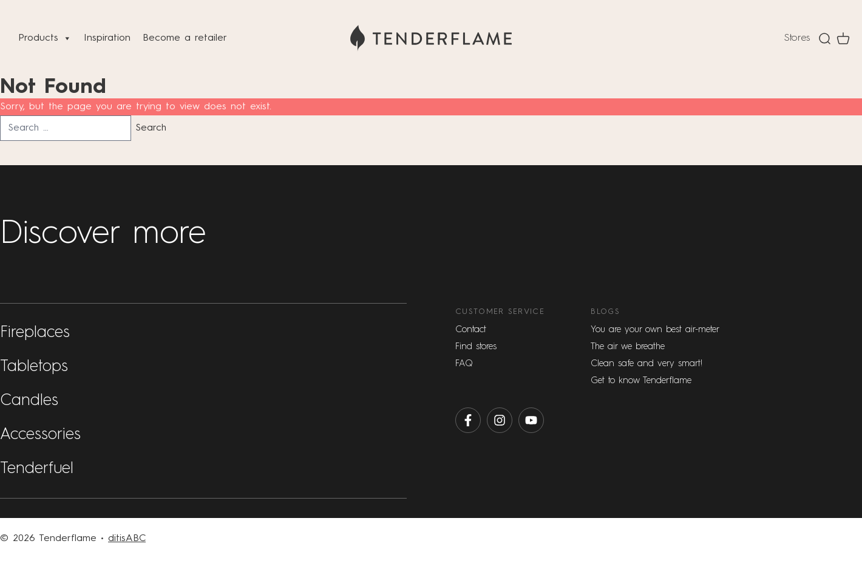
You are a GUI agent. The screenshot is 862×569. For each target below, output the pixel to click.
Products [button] (45, 38)
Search (150, 128)
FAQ (464, 363)
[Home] (431, 38)
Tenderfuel (36, 469)
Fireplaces (35, 333)
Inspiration (107, 38)
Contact (470, 329)
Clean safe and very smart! (646, 363)
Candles (29, 401)
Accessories (40, 435)
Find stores (476, 346)
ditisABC (127, 538)
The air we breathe (628, 346)
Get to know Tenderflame (641, 380)
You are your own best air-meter (655, 329)
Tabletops (34, 367)
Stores (797, 38)
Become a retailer (185, 38)
